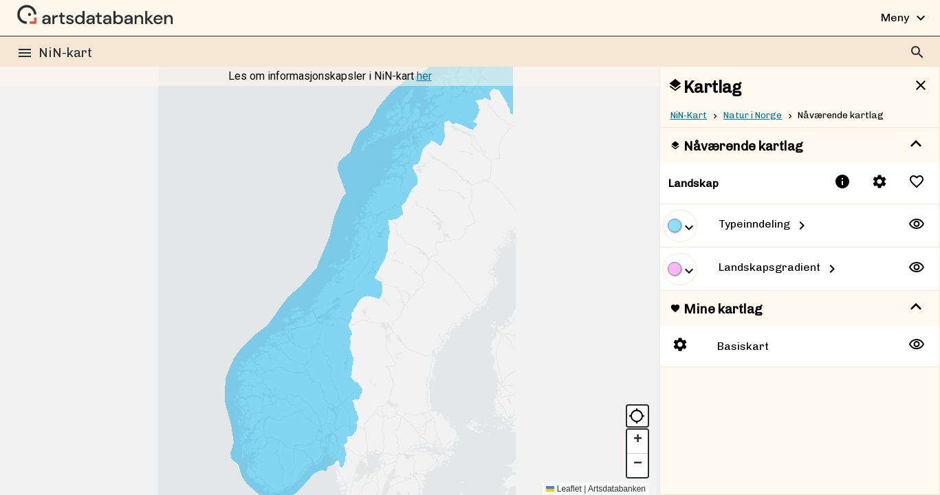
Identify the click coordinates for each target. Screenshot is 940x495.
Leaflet (563, 489)
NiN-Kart (688, 114)
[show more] (916, 145)
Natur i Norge (752, 114)
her (424, 75)
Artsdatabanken (617, 489)
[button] (637, 442)
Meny (905, 18)
